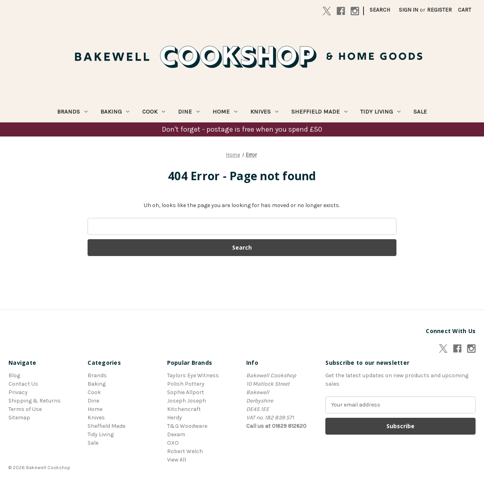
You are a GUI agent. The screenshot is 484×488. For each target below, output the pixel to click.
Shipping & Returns (34, 400)
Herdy (174, 417)
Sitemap (19, 417)
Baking (114, 111)
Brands (72, 111)
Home (224, 111)
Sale (420, 111)
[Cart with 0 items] (464, 10)
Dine (189, 111)
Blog (14, 375)
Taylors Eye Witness (193, 375)
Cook (153, 111)
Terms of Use (25, 409)
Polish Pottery (185, 383)
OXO (173, 442)
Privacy (18, 392)
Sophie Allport (185, 392)
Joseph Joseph (186, 400)
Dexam (176, 434)
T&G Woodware (187, 426)
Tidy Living (380, 111)
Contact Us (23, 383)
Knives (264, 111)
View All (176, 459)
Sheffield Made (319, 111)
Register (439, 9)
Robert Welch (185, 451)
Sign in (408, 9)
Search (380, 9)
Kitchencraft (184, 409)
